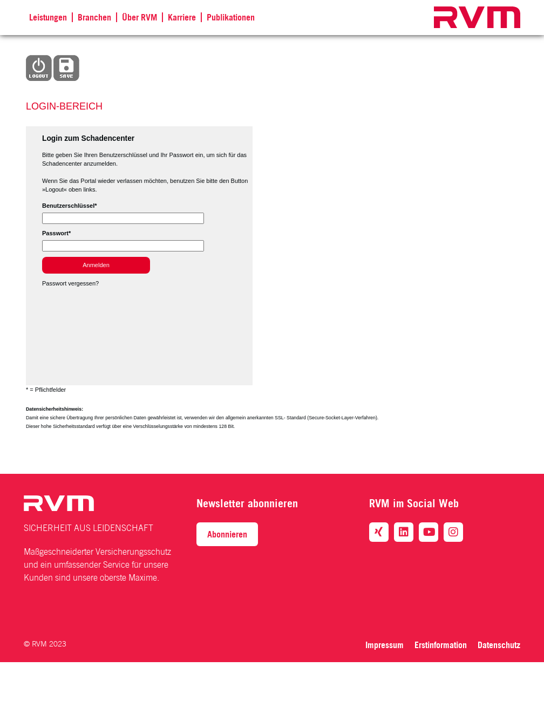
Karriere (182, 17)
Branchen (94, 17)
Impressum (384, 644)
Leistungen (48, 17)
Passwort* (56, 233)
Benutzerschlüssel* (69, 205)
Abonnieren (227, 534)
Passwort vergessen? (70, 283)
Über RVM (139, 17)
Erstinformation (440, 644)
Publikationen (231, 17)
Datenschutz (499, 644)
